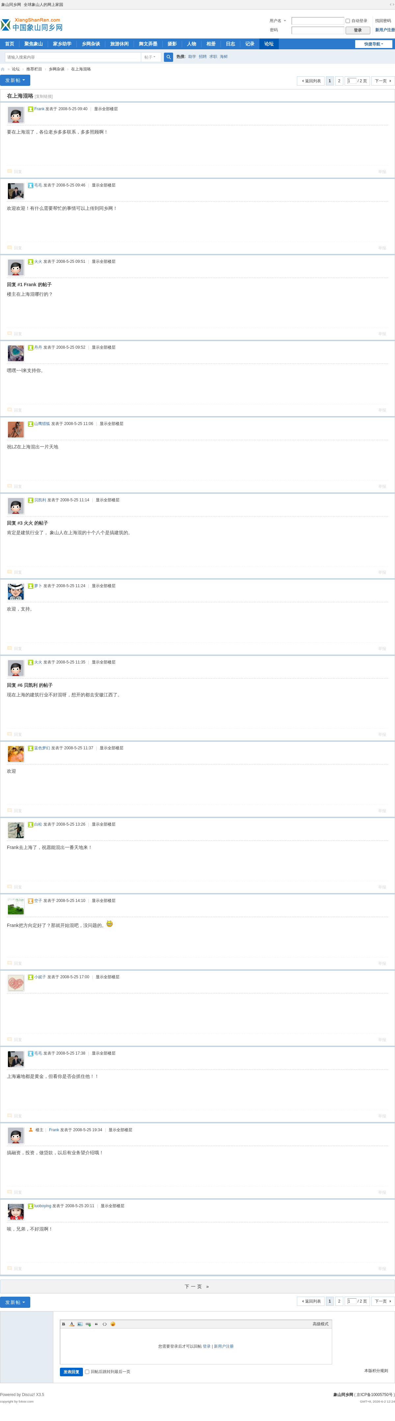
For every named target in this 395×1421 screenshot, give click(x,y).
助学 (192, 56)
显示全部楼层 (106, 109)
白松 (38, 824)
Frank (39, 109)
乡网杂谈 (91, 43)
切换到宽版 (392, 5)
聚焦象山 (33, 43)
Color (71, 1324)
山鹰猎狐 (42, 423)
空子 (38, 900)
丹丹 (38, 347)
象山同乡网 (11, 4)
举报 (382, 171)
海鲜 (224, 56)
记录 (249, 43)
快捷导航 (372, 44)
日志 (230, 43)
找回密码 (383, 20)
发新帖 (13, 80)
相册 (211, 43)
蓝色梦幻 (42, 748)
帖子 (148, 57)
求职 (213, 56)
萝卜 (38, 586)
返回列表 (313, 81)
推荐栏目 (34, 69)
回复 (18, 171)
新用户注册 (385, 30)
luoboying (42, 1206)
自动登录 (356, 20)
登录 (207, 1346)
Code (104, 1324)
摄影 (172, 43)
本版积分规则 (376, 1370)
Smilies (113, 1324)
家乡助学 (62, 43)
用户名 (275, 20)
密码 (274, 30)
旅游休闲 (119, 43)
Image (80, 1324)
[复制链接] (44, 96)
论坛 (269, 43)
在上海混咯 (81, 69)
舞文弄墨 (148, 43)
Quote (96, 1324)
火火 (38, 261)
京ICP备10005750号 (374, 1394)
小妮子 (40, 977)
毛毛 (38, 185)
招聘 (203, 56)
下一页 (381, 81)
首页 (9, 43)
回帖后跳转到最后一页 (107, 1371)
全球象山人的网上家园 (43, 4)
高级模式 (321, 1324)
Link (88, 1324)
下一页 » (198, 1286)
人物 (191, 43)
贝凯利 (40, 500)
